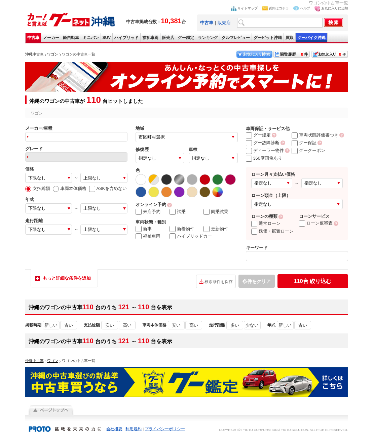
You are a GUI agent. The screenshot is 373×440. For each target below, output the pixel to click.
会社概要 (114, 429)
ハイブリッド (126, 37)
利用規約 (133, 429)
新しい (51, 325)
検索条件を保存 (218, 281)
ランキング (208, 37)
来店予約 (148, 212)
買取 (290, 37)
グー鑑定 (186, 37)
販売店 (224, 22)
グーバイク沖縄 (311, 37)
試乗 (178, 212)
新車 (144, 229)
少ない (252, 325)
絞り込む (312, 281)
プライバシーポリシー (165, 429)
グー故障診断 (262, 142)
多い (234, 325)
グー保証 (304, 142)
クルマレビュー (236, 37)
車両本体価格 (69, 188)
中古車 (33, 37)
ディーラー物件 (265, 150)
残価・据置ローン (272, 231)
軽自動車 (71, 37)
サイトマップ (247, 8)
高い (127, 325)
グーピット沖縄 (268, 37)
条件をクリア (257, 281)
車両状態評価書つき (315, 134)
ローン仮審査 (316, 223)
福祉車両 (150, 37)
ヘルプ (305, 8)
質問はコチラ (279, 8)
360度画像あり (264, 158)
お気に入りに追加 (334, 8)
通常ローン (266, 223)
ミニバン (91, 37)
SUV (107, 37)
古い (68, 325)
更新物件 (215, 229)
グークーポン (308, 150)
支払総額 (37, 188)
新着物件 (182, 229)
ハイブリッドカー (191, 236)
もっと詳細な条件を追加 (67, 278)
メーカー (51, 37)
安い (109, 325)
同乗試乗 (215, 212)
